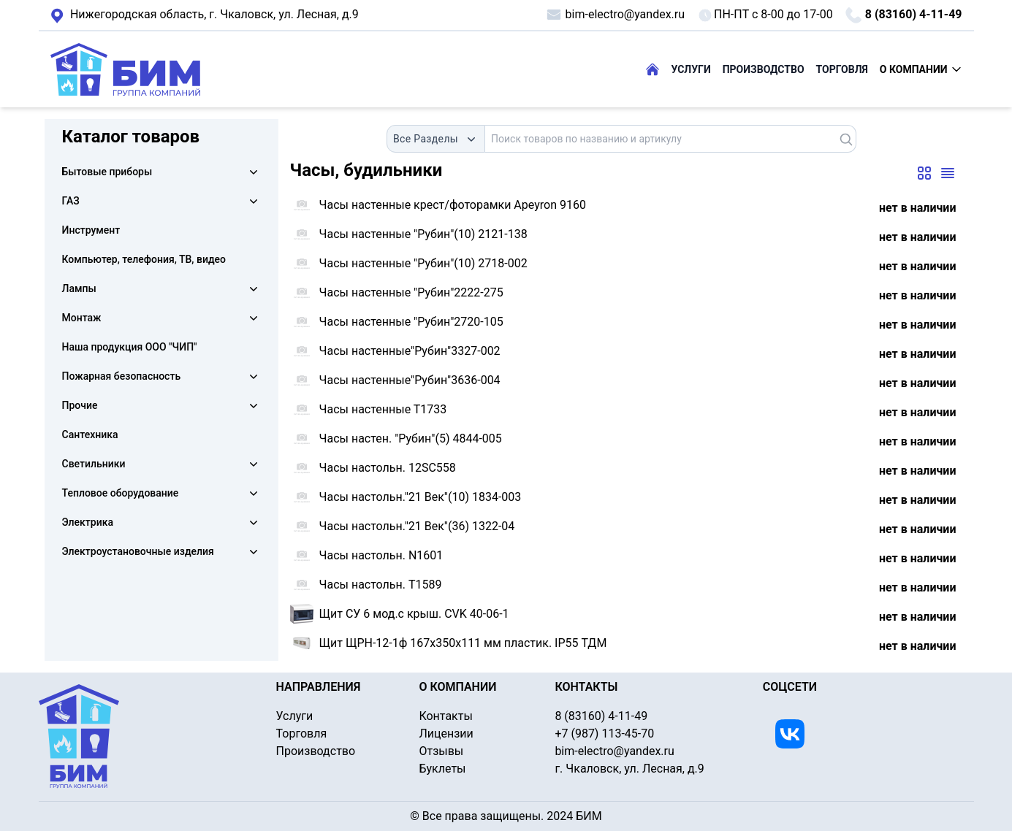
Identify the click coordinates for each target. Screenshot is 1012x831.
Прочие (80, 405)
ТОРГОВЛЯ (842, 69)
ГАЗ (71, 201)
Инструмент (91, 230)
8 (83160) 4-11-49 (903, 15)
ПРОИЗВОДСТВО (763, 69)
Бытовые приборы (107, 171)
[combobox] (436, 139)
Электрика (87, 522)
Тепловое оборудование (120, 493)
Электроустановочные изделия (138, 551)
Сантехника (90, 434)
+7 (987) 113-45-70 (604, 733)
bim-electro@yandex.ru (615, 14)
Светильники (94, 464)
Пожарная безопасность (121, 376)
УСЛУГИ (691, 69)
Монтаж (82, 317)
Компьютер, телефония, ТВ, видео (144, 259)
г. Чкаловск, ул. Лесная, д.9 (204, 15)
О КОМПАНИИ (921, 69)
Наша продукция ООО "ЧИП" (129, 347)
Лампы (79, 288)
